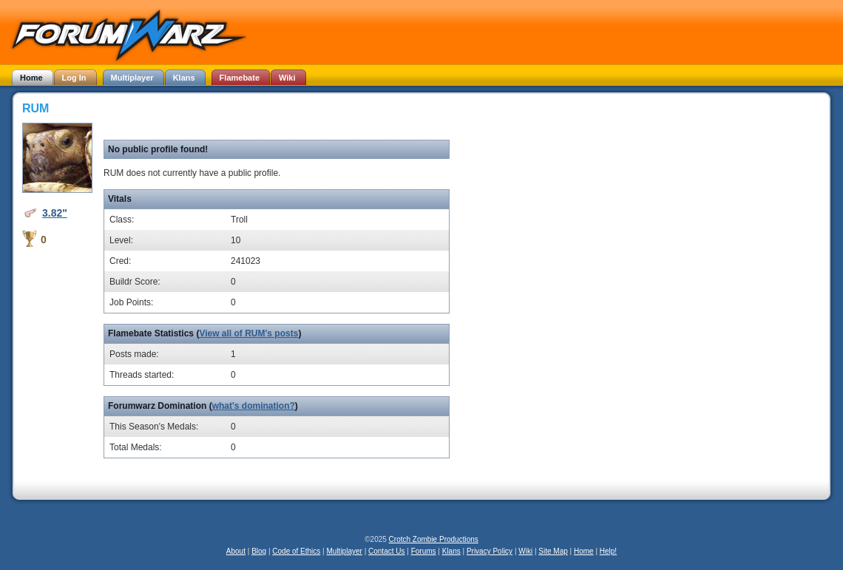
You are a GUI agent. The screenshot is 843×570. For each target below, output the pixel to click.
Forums (423, 551)
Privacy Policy (489, 551)
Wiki (525, 551)
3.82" (54, 213)
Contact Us (386, 551)
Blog (258, 551)
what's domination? (253, 406)
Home (584, 551)
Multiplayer (344, 551)
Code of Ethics (296, 551)
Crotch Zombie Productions (433, 539)
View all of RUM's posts (248, 333)
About (236, 551)
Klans (451, 551)
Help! (608, 551)
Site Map (552, 551)
